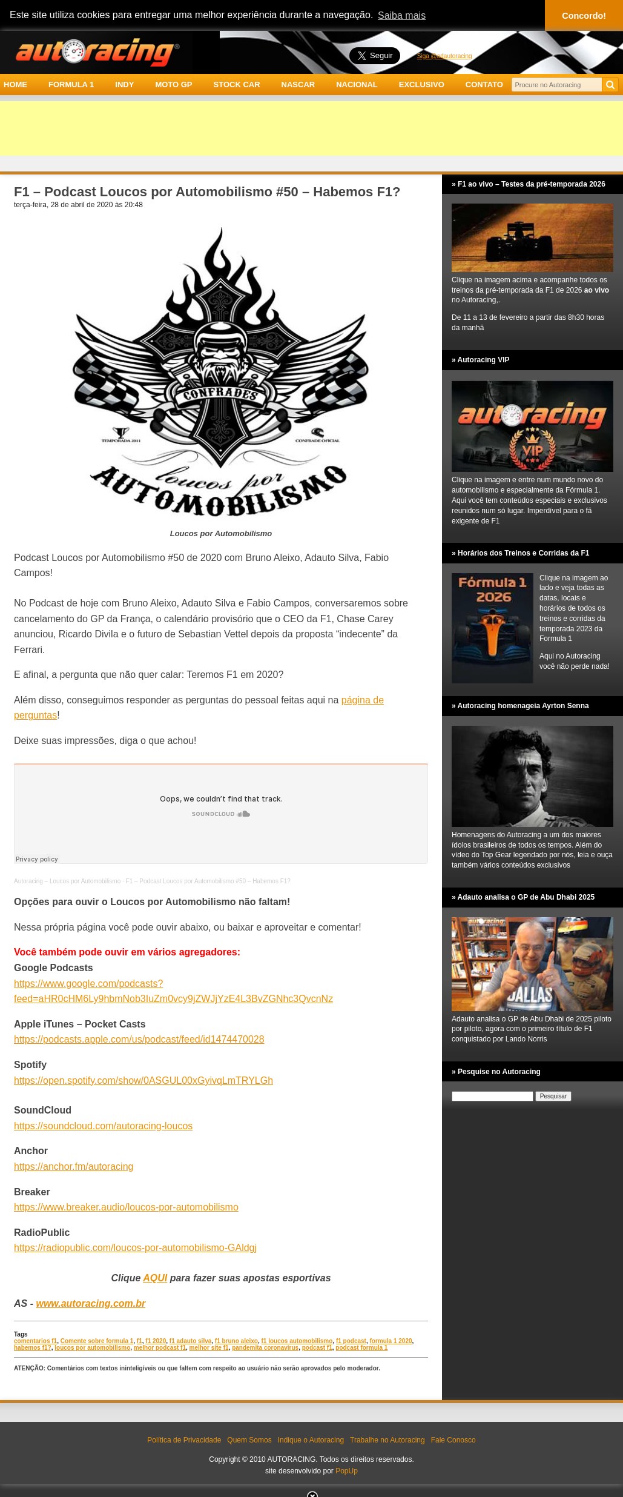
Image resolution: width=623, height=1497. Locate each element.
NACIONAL (357, 84)
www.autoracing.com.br (90, 1303)
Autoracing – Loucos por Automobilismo (67, 881)
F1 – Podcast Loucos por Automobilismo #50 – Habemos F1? (208, 881)
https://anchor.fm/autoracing (73, 1166)
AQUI (155, 1278)
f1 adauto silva (190, 1341)
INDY (124, 84)
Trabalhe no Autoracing (387, 1440)
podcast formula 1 (361, 1347)
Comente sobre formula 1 (97, 1341)
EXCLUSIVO (421, 84)
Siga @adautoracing (444, 56)
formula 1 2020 (390, 1341)
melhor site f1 (209, 1347)
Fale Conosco (453, 1440)
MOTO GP (173, 84)
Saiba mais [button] (402, 15)
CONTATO (484, 84)
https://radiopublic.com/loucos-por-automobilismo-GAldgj (135, 1248)
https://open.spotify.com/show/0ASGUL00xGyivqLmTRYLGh (143, 1080)
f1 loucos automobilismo (297, 1341)
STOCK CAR (237, 84)
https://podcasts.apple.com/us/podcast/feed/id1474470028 (139, 1039)
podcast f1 (317, 1347)
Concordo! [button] (584, 16)
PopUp (346, 1471)
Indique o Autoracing (311, 1440)
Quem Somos (249, 1440)
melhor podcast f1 (160, 1347)
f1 (139, 1341)
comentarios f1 (35, 1341)
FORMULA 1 (71, 84)
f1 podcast (351, 1341)
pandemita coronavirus (265, 1347)
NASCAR (298, 84)
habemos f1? (32, 1347)
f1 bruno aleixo (236, 1341)
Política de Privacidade (184, 1440)
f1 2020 (155, 1341)
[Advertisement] (311, 128)
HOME (15, 84)
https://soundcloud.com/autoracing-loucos (103, 1126)
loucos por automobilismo (92, 1347)
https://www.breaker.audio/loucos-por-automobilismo (126, 1207)
